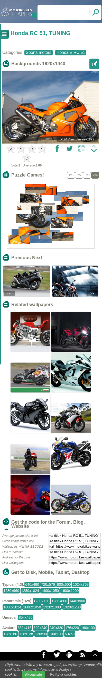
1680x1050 (32, 607)
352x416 (25, 628)
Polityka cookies (63, 674)
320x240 (40, 628)
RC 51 (79, 52)
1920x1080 (52, 607)
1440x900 (77, 601)
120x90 (41, 634)
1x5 (71, 175)
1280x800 (59, 601)
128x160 (10, 634)
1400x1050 (50, 591)
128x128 (26, 634)
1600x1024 (12, 607)
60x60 (70, 634)
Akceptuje (33, 674)
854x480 (26, 617)
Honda (63, 52)
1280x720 (41, 601)
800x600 (64, 584)
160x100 (88, 628)
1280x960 (11, 591)
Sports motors (38, 52)
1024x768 (81, 584)
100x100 (56, 634)
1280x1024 (30, 591)
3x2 (79, 175)
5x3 (87, 175)
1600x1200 (70, 591)
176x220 (72, 628)
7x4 (95, 175)
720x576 (48, 584)
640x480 (32, 584)
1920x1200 (72, 607)
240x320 (56, 628)
